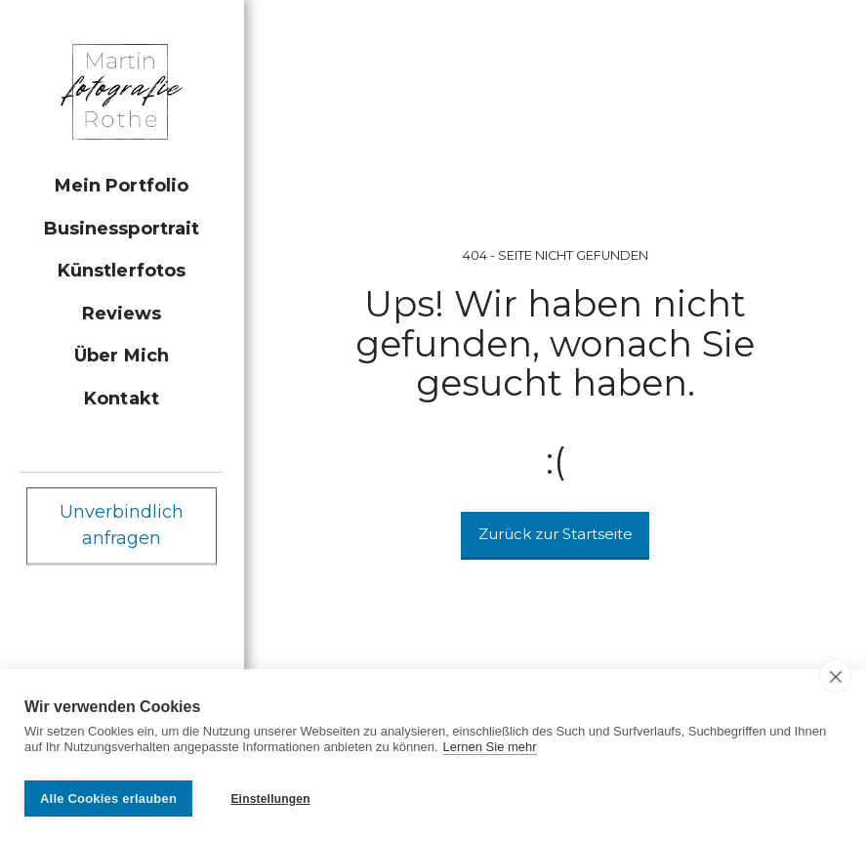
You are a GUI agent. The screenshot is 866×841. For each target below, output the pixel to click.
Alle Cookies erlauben (108, 798)
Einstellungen (269, 799)
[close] (835, 681)
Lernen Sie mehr (490, 752)
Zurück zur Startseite (555, 534)
